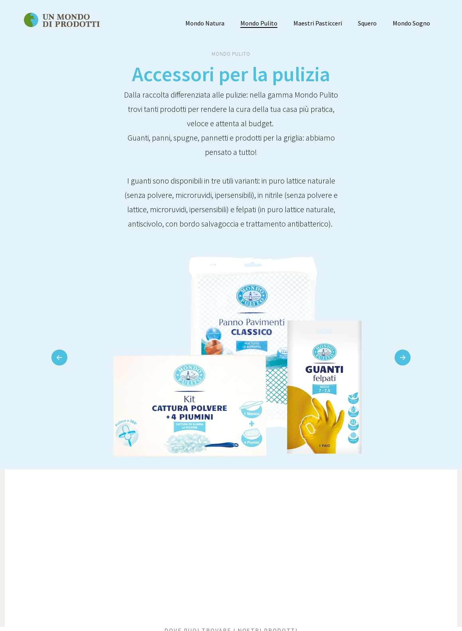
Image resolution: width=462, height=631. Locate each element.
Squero (367, 23)
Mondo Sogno (411, 23)
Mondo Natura (204, 23)
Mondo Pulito (258, 23)
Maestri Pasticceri (317, 23)
